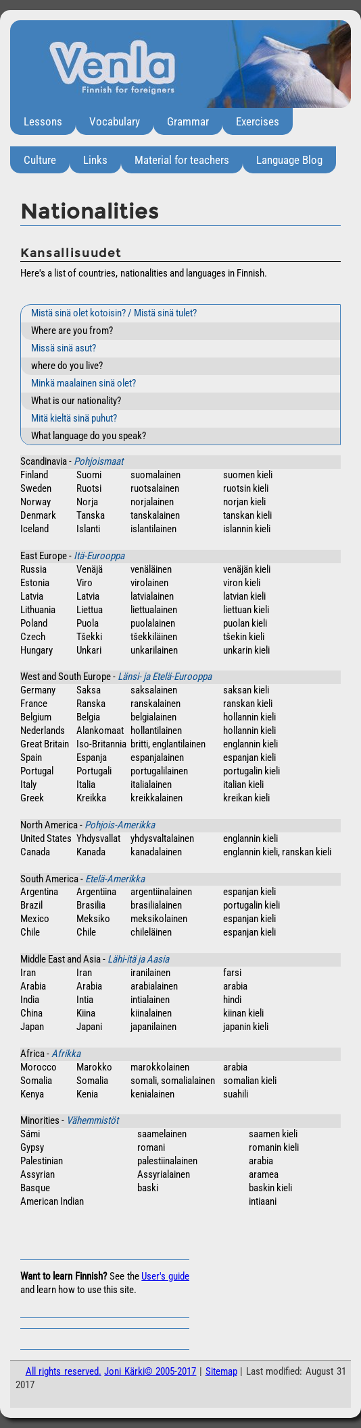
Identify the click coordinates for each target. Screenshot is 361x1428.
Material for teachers (182, 160)
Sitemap (221, 1371)
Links (95, 160)
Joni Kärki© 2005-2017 (150, 1371)
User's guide (165, 1276)
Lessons (43, 121)
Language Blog (289, 160)
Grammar (188, 121)
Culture (40, 160)
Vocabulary (114, 121)
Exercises (257, 121)
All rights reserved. (63, 1371)
